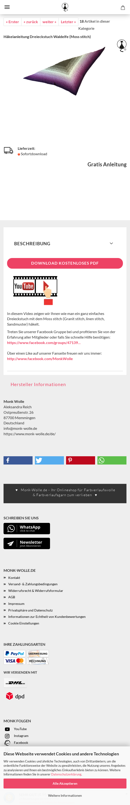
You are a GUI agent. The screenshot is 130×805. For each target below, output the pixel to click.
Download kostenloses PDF (65, 263)
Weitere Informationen (65, 795)
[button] (18, 460)
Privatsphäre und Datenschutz (30, 610)
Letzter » (68, 21)
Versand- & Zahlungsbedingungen (33, 584)
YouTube (15, 729)
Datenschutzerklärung (66, 774)
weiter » (49, 21)
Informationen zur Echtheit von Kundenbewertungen (47, 617)
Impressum (16, 604)
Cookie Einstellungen (23, 623)
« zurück (31, 21)
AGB (11, 597)
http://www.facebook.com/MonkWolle (40, 358)
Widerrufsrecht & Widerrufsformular (35, 591)
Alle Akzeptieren (65, 783)
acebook (22, 742)
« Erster (12, 21)
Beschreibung (32, 243)
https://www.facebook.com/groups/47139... (44, 342)
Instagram (16, 736)
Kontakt (14, 578)
